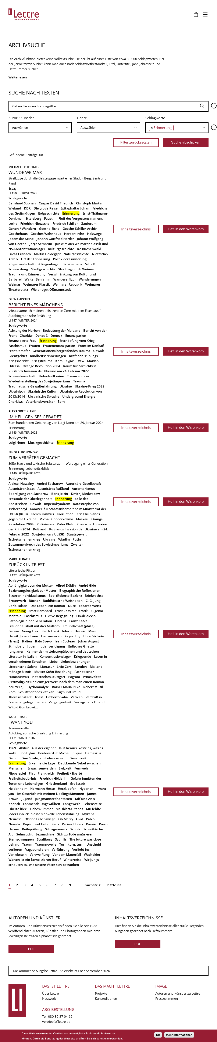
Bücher (34, 600)
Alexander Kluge (22, 411)
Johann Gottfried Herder (55, 239)
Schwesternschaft (22, 376)
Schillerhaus (73, 264)
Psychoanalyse (37, 687)
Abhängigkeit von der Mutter (30, 585)
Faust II (50, 218)
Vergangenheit (60, 702)
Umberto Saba (57, 697)
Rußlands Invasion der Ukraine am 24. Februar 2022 (48, 371)
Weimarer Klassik (36, 284)
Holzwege (94, 233)
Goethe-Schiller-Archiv (80, 228)
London (81, 666)
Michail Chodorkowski (56, 519)
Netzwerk (49, 998)
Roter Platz (65, 524)
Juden (31, 646)
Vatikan (77, 697)
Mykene (88, 814)
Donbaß (41, 335)
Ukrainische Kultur (42, 391)
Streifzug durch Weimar (76, 269)
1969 (12, 748)
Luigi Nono (16, 442)
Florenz (60, 621)
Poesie (91, 824)
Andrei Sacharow (50, 483)
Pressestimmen (166, 998)
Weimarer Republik (67, 284)
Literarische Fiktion (22, 570)
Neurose (15, 819)
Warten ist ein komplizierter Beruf (34, 859)
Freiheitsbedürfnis (22, 778)
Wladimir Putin (69, 539)
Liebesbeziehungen (75, 661)
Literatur (47, 666)
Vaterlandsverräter (40, 401)
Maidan (93, 361)
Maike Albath (19, 559)
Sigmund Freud (69, 692)
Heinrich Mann (86, 631)
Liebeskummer (41, 809)
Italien (27, 641)
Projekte (101, 993)
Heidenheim (17, 788)
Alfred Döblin (66, 585)
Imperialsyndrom (57, 504)
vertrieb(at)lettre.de (56, 1021)
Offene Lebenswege (40, 819)
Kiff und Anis (85, 799)
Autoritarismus (83, 488)
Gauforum (88, 223)
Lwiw (80, 361)
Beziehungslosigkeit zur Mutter (32, 590)
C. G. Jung (93, 600)
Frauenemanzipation (59, 346)
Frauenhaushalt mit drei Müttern (34, 626)
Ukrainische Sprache (43, 396)
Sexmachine (45, 834)
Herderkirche (74, 233)
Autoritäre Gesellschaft (83, 483)
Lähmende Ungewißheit (41, 804)
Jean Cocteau (65, 641)
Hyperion (86, 788)
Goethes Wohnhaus (46, 233)
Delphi (13, 758)
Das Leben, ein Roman (48, 606)
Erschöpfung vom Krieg (77, 340)
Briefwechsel (94, 595)
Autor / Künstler (21, 118)
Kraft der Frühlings (83, 356)
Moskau (82, 519)
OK (158, 1035)
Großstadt (77, 783)
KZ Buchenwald (89, 249)
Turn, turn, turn (71, 844)
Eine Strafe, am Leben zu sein (44, 758)
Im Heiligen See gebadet (34, 417)
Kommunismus (42, 514)
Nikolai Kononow (23, 452)
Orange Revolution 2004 (41, 366)
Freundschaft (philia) (79, 626)
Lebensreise (92, 804)
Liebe (53, 661)
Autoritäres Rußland (53, 488)
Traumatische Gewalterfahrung (32, 386)
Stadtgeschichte (43, 269)
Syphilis (61, 839)
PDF (31, 948)
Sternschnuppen (21, 839)
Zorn (61, 401)
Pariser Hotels (72, 824)
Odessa (14, 366)
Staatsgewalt (77, 534)
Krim (59, 361)
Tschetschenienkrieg (24, 539)
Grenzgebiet (17, 356)
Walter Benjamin (37, 279)
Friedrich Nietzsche (35, 223)
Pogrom (74, 677)
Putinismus (45, 524)
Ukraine (66, 386)
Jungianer (16, 651)
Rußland (39, 529)
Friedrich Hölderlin (53, 778)
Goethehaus (18, 233)
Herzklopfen (67, 788)
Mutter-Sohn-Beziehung (52, 672)
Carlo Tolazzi (18, 606)
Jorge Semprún (40, 244)
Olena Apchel (19, 299)
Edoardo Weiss (90, 606)
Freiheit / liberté (69, 773)
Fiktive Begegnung (59, 616)
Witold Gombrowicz (23, 707)
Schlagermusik (56, 829)
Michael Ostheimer (23, 167)
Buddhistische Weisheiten (63, 600)
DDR (27, 208)
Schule (75, 829)
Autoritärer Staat (21, 488)
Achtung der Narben (24, 330)
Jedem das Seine (21, 239)
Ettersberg (33, 218)
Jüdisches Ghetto (81, 646)
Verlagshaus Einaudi (89, 702)
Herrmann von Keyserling (60, 636)
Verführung (60, 849)
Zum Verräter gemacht (34, 457)
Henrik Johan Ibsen (23, 636)
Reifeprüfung (32, 829)
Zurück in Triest (26, 564)
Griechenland (56, 783)
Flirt (32, 773)
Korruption (65, 514)
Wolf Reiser (17, 717)
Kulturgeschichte (61, 249)
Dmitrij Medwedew (85, 494)
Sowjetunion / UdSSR (48, 534)
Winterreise (72, 859)
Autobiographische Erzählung (29, 316)
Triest (39, 697)
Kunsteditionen (106, 998)
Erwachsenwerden (42, 768)
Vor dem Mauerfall (67, 854)
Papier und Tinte (36, 824)
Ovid (79, 819)
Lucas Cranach (19, 254)
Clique (77, 753)
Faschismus (17, 346)
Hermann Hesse (42, 788)
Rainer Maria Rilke (66, 687)
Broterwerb (17, 600)
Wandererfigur (64, 279)
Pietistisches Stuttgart (48, 677)
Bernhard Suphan (22, 203)
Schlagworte (155, 118)
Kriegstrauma (42, 361)
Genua (13, 631)
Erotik (83, 611)
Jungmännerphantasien (53, 799)
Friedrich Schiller (65, 223)
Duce (72, 606)
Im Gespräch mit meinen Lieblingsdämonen (50, 793)
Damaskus (93, 753)
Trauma (79, 381)
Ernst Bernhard (40, 611)
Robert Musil (93, 687)
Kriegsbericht (18, 361)
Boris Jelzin (59, 494)
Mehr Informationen (179, 1035)
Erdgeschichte (48, 213)
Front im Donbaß (91, 346)
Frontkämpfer (19, 351)
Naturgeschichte (76, 254)
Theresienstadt (20, 697)
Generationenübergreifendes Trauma (61, 351)
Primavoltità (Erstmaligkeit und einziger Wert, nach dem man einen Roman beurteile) (56, 682)
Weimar (14, 284)
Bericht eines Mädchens (35, 305)
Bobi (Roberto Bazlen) (65, 595)
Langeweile (72, 804)
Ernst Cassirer (65, 611)
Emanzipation (75, 335)
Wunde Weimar (25, 172)
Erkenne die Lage (42, 763)
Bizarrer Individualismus (27, 595)
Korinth (14, 804)
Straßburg (44, 839)
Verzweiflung (40, 854)
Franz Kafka (78, 621)
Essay (12, 188)
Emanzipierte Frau (22, 340)
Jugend (26, 799)
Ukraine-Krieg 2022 (89, 386)
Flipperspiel (17, 773)
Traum (27, 844)
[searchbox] (40, 127)
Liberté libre (17, 809)
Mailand (96, 666)
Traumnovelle (45, 844)
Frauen (34, 346)
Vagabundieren (37, 849)
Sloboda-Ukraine (51, 376)
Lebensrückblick (37, 468)
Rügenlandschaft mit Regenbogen (34, 264)
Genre (82, 118)
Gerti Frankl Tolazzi (57, 631)
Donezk (56, 335)
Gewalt (98, 351)
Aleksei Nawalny (21, 483)
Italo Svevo (43, 641)
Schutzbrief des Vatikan (36, 692)
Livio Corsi (64, 666)
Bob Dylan (27, 753)
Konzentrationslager (55, 656)
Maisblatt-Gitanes (69, 809)
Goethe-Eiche (49, 228)
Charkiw (26, 335)
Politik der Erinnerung (69, 259)
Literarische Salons (22, 666)
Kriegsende (82, 656)
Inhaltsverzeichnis (136, 229)
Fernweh (81, 768)
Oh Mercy (65, 819)
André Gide (87, 585)
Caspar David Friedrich (56, 203)
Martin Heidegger (47, 254)
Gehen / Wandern (22, 228)
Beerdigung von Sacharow (28, 494)
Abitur (24, 748)
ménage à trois (19, 672)
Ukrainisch (16, 391)
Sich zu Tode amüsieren (75, 834)
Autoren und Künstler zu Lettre (177, 993)
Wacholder (92, 854)
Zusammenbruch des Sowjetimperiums (38, 544)
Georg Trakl (30, 631)
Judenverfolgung (52, 646)
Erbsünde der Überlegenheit (30, 499)
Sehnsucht (24, 834)
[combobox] (40, 127)
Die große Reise (46, 208)
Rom (11, 692)
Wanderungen (90, 279)
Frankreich (46, 773)
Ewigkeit (65, 768)
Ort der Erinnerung (35, 259)
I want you (20, 722)
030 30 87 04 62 (60, 1016)
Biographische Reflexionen (79, 590)
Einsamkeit (78, 758)
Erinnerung (16, 428)
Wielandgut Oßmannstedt (51, 289)
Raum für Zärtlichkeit (79, 366)
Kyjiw (69, 361)
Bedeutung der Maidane (61, 330)
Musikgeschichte (41, 442)
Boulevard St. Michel (54, 753)
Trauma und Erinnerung (26, 274)
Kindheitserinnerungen (48, 356)
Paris (55, 824)
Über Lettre (50, 993)
